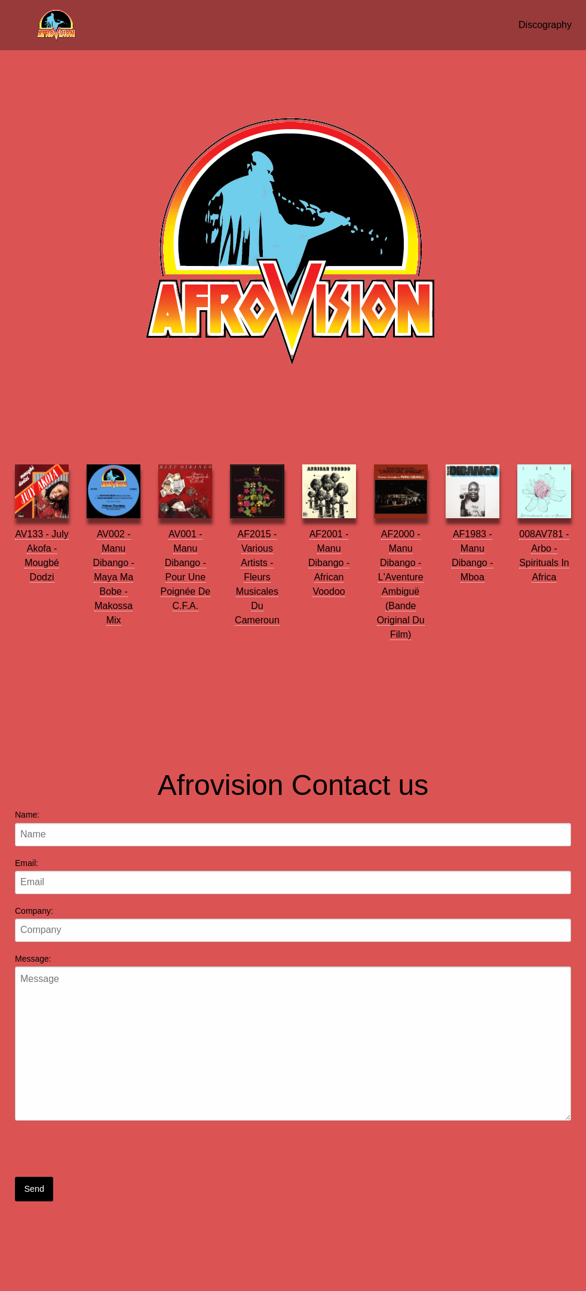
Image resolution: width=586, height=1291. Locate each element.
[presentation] (106, 1153)
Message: (33, 958)
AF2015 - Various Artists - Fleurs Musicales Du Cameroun (257, 577)
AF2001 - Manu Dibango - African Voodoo (328, 562)
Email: (26, 863)
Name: (27, 814)
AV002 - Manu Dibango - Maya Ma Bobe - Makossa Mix (113, 577)
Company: (34, 911)
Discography (545, 25)
